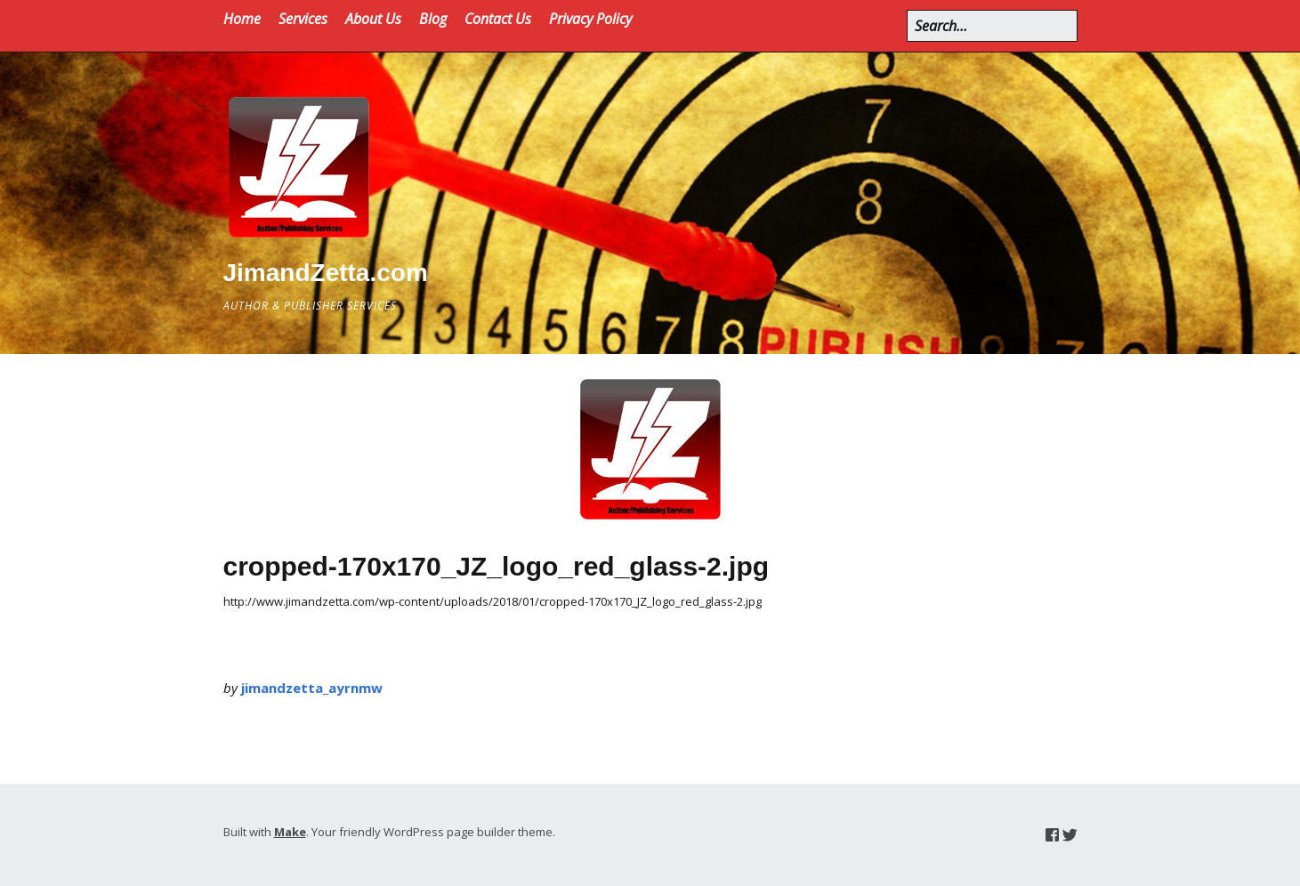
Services (303, 19)
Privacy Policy (590, 19)
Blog (433, 19)
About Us (373, 19)
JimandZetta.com (325, 272)
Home (242, 19)
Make (290, 832)
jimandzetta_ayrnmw (312, 688)
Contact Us (497, 19)
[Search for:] (992, 26)
